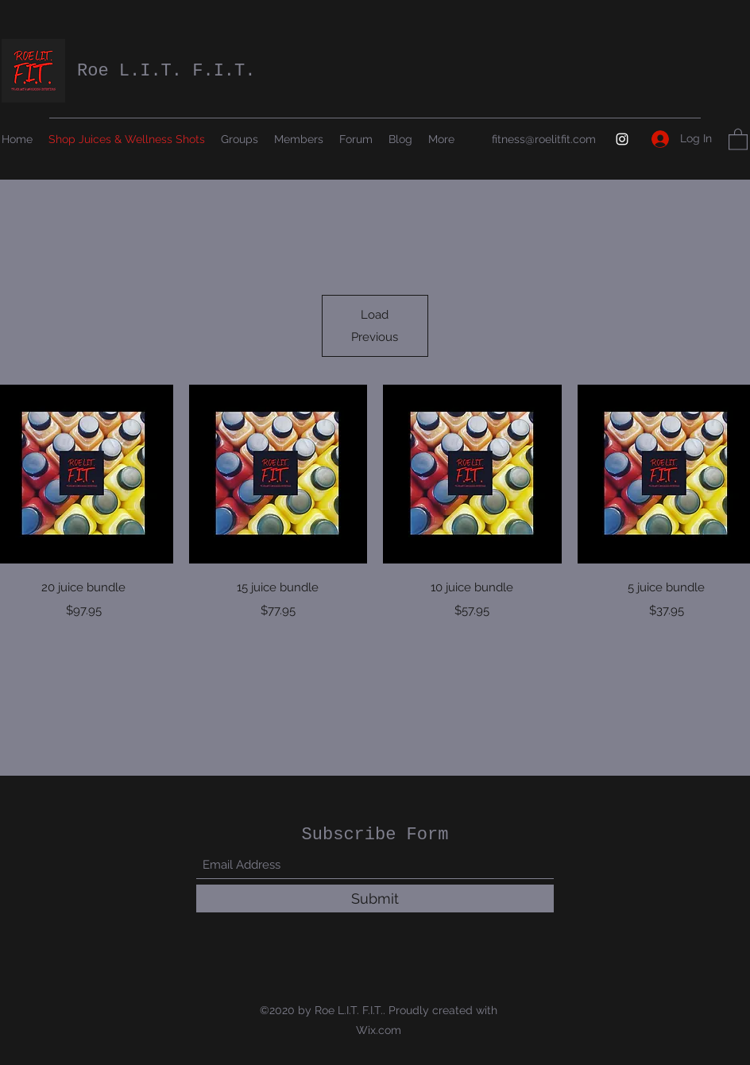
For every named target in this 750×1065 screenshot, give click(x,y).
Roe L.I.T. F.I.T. (166, 71)
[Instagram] (622, 139)
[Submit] (375, 898)
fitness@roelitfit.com (544, 139)
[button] (738, 138)
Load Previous (374, 326)
